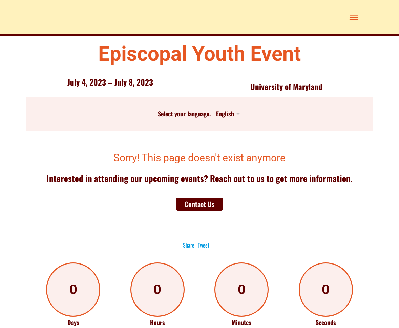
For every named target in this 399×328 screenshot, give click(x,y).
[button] (352, 17)
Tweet (203, 245)
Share (188, 245)
